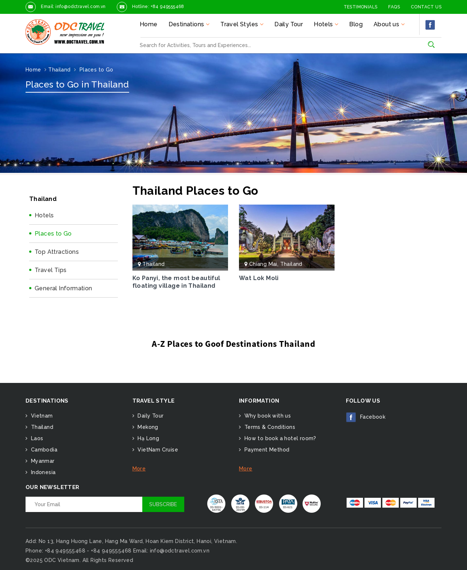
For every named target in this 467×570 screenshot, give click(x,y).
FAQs (394, 6)
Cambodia (43, 450)
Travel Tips (50, 270)
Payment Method (266, 450)
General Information (63, 288)
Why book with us (267, 416)
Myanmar (41, 461)
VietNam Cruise (157, 450)
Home (149, 24)
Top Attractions (57, 251)
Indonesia (42, 472)
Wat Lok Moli (259, 278)
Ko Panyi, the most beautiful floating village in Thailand (176, 282)
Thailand (153, 264)
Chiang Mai (263, 264)
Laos (36, 438)
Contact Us (426, 6)
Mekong (147, 427)
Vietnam (41, 416)
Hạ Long (147, 438)
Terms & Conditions (269, 427)
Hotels (44, 215)
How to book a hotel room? (279, 438)
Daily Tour (288, 24)
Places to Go (53, 233)
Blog (356, 24)
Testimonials (361, 6)
